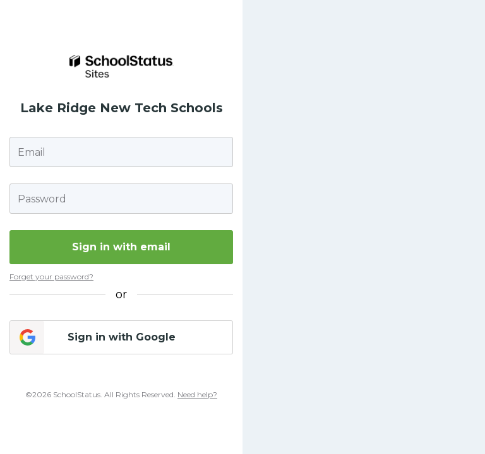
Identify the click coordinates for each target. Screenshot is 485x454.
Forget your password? (51, 276)
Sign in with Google (122, 337)
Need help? (197, 394)
